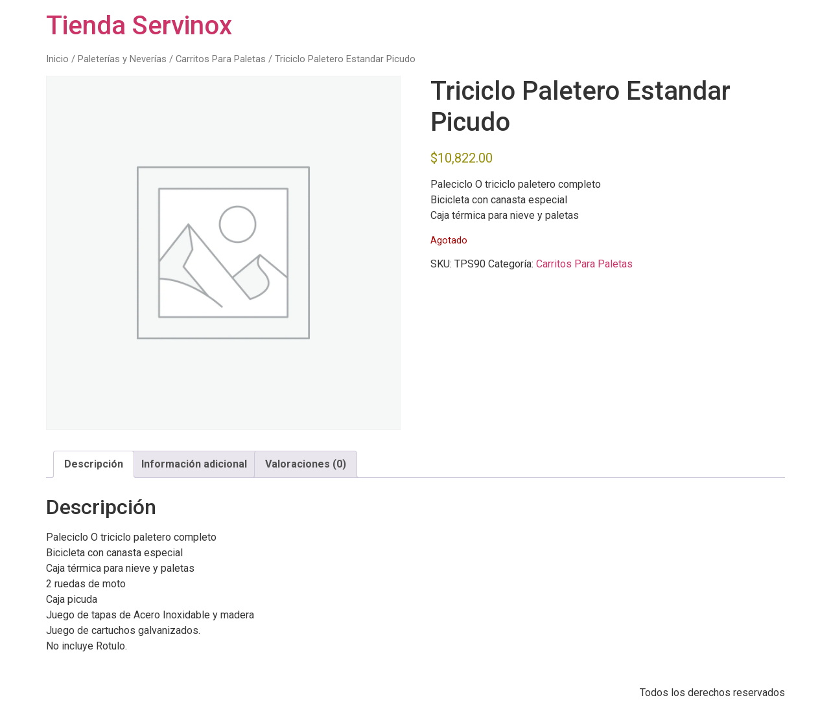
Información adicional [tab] (194, 464)
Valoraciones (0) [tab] (305, 464)
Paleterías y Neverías (122, 59)
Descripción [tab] (93, 464)
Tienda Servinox (139, 25)
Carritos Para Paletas (221, 59)
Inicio (57, 59)
